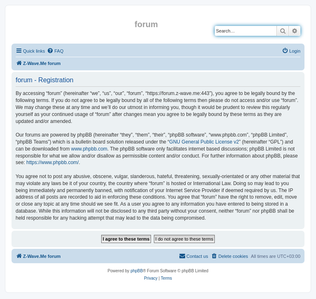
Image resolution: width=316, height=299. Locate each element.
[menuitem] (55, 51)
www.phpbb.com (89, 149)
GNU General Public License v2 (204, 142)
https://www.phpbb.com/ (52, 162)
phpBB (136, 271)
